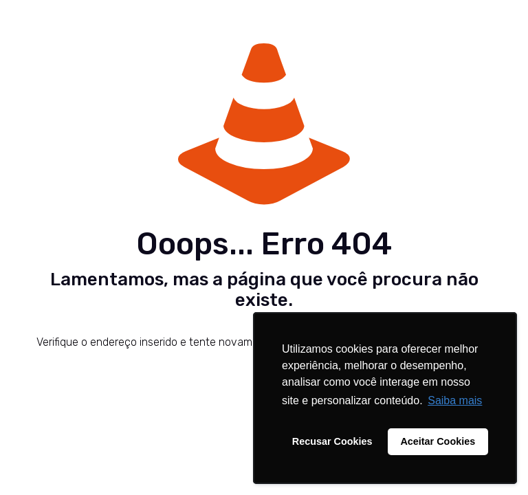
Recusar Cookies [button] (332, 441)
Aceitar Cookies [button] (437, 441)
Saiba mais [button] (455, 400)
